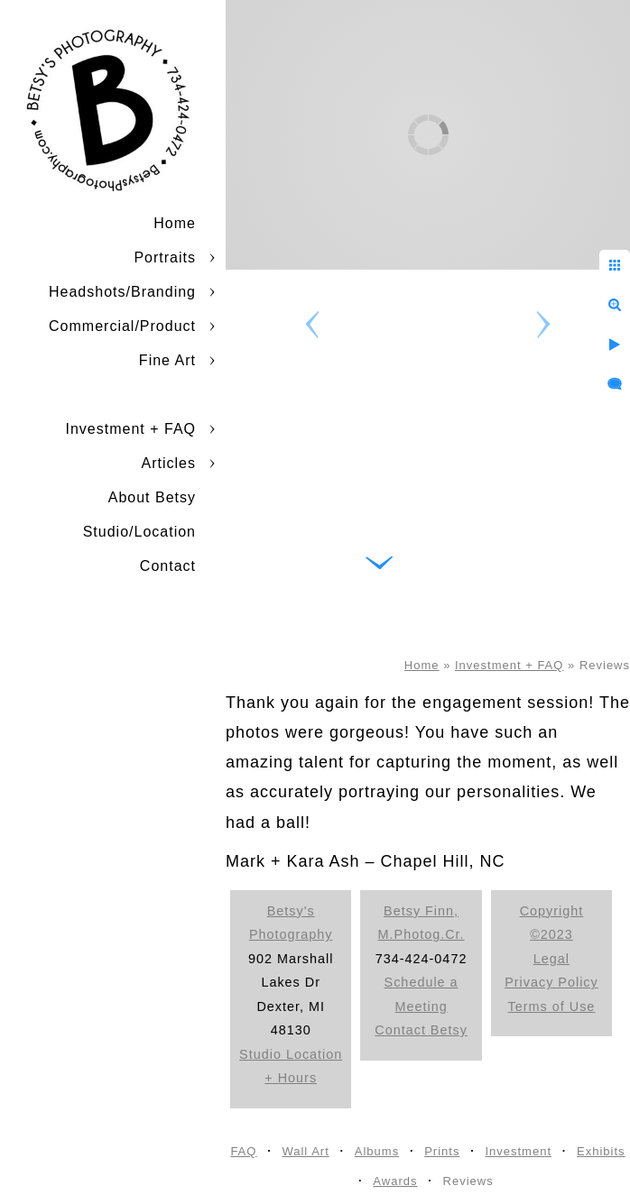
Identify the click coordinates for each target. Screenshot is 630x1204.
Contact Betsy (421, 1030)
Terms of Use (552, 1006)
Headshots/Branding (122, 291)
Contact (168, 566)
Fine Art (167, 360)
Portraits (165, 257)
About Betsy (152, 497)
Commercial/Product (122, 326)
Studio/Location (139, 531)
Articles (169, 463)
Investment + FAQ (131, 429)
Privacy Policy (551, 982)
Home (174, 223)
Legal (551, 958)
